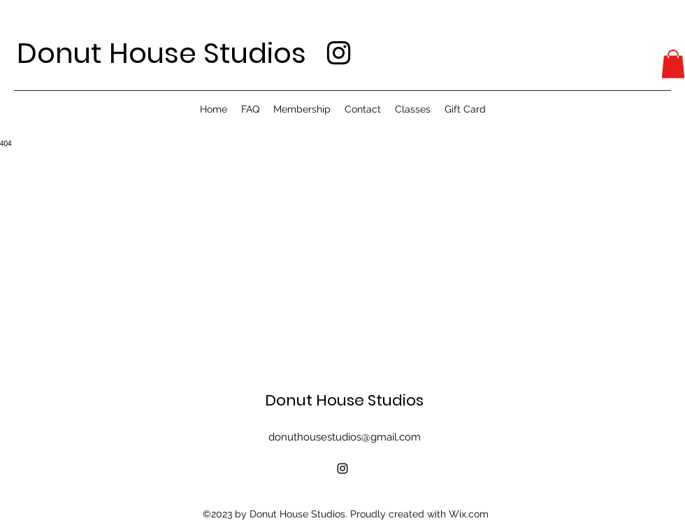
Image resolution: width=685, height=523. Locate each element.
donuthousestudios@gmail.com (344, 437)
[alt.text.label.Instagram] (338, 53)
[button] (673, 64)
